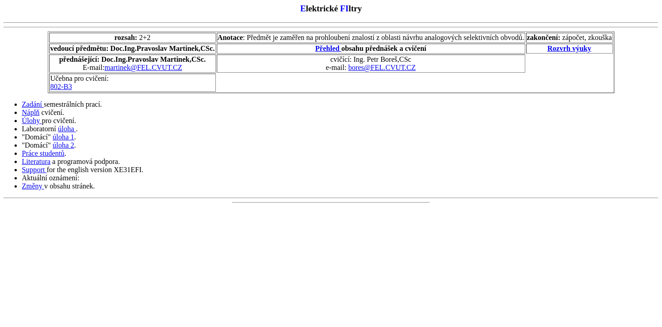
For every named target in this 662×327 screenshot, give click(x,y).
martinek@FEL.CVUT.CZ (143, 67)
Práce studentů (43, 153)
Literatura (36, 161)
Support (34, 169)
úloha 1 (64, 137)
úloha (67, 129)
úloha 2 (64, 145)
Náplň (31, 112)
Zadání (33, 104)
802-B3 (61, 86)
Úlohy (32, 120)
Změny (33, 186)
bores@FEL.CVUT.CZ (382, 67)
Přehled (328, 48)
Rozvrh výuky (569, 48)
